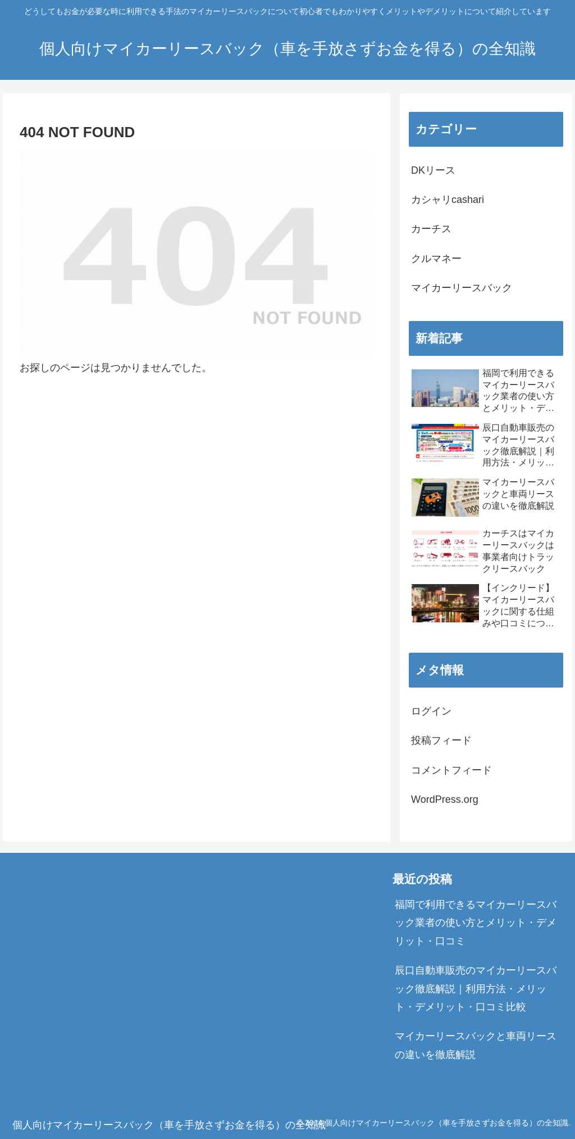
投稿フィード (441, 740)
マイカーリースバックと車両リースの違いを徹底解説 (475, 1045)
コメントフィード (451, 770)
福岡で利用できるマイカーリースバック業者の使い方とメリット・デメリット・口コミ (475, 923)
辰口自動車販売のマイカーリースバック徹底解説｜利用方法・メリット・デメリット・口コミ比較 (475, 989)
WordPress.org (444, 799)
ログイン (431, 711)
